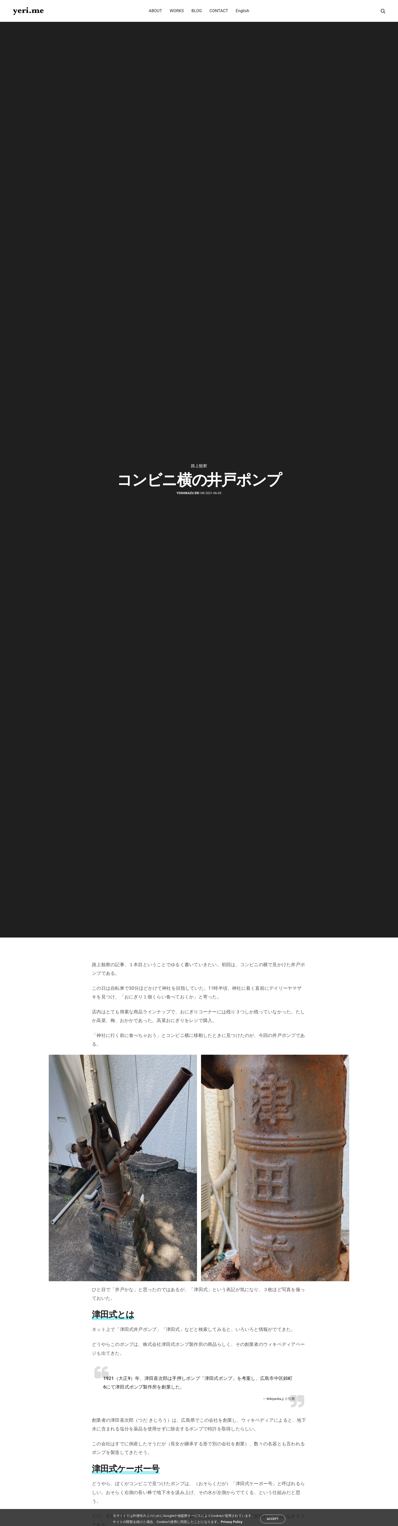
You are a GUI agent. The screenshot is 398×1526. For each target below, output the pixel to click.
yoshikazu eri (188, 493)
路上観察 (199, 466)
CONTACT (218, 10)
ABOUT (155, 10)
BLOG (196, 10)
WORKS (177, 10)
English (242, 10)
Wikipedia (274, 1399)
